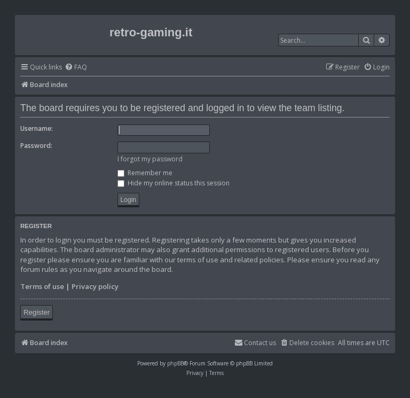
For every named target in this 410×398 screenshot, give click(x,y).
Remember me (144, 172)
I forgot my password (150, 159)
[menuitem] (76, 67)
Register (36, 312)
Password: (36, 145)
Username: (36, 128)
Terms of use (42, 286)
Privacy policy (95, 286)
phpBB (175, 363)
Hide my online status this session (173, 183)
